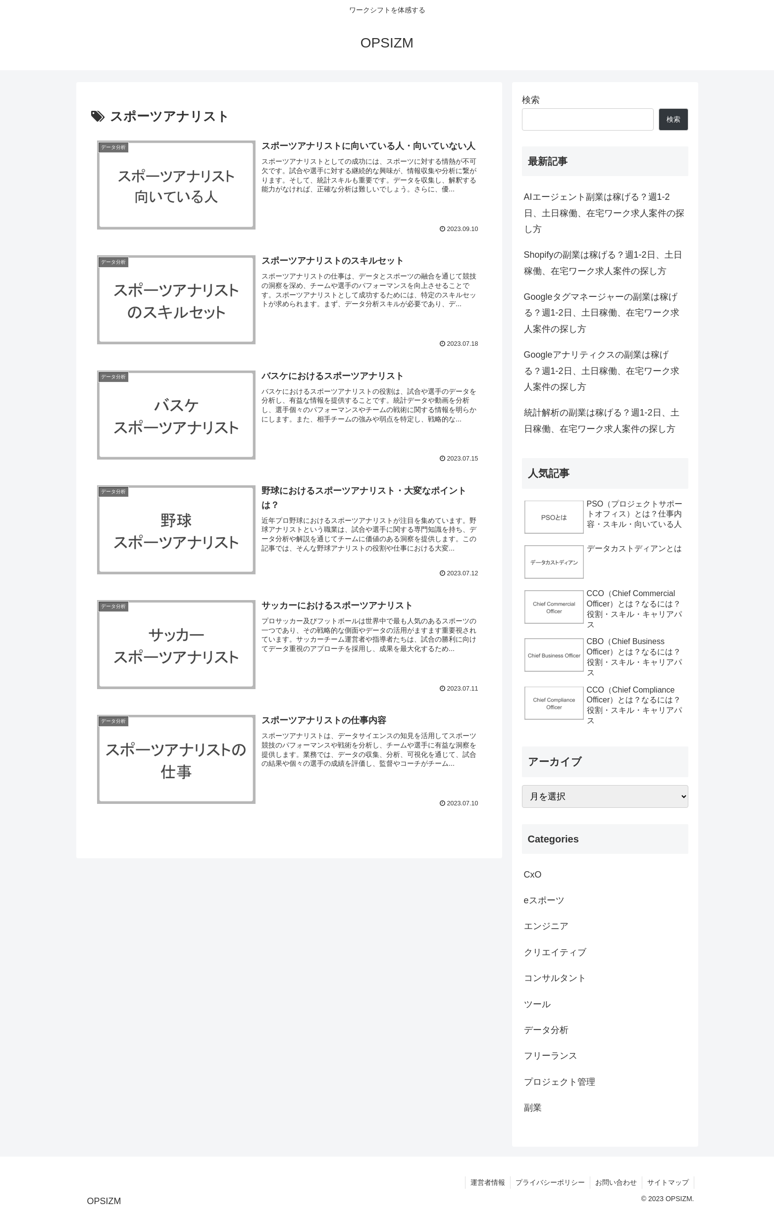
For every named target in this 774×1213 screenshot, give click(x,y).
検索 (531, 100)
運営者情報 (487, 1182)
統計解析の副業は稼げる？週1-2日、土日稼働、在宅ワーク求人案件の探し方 (601, 420)
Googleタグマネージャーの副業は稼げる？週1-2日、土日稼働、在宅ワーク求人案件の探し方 (601, 313)
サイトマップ (668, 1182)
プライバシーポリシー (550, 1182)
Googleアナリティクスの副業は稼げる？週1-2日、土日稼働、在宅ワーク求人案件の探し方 (601, 371)
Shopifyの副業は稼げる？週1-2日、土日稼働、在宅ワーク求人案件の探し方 (603, 263)
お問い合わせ (616, 1182)
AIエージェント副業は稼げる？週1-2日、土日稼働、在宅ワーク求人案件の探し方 (604, 213)
